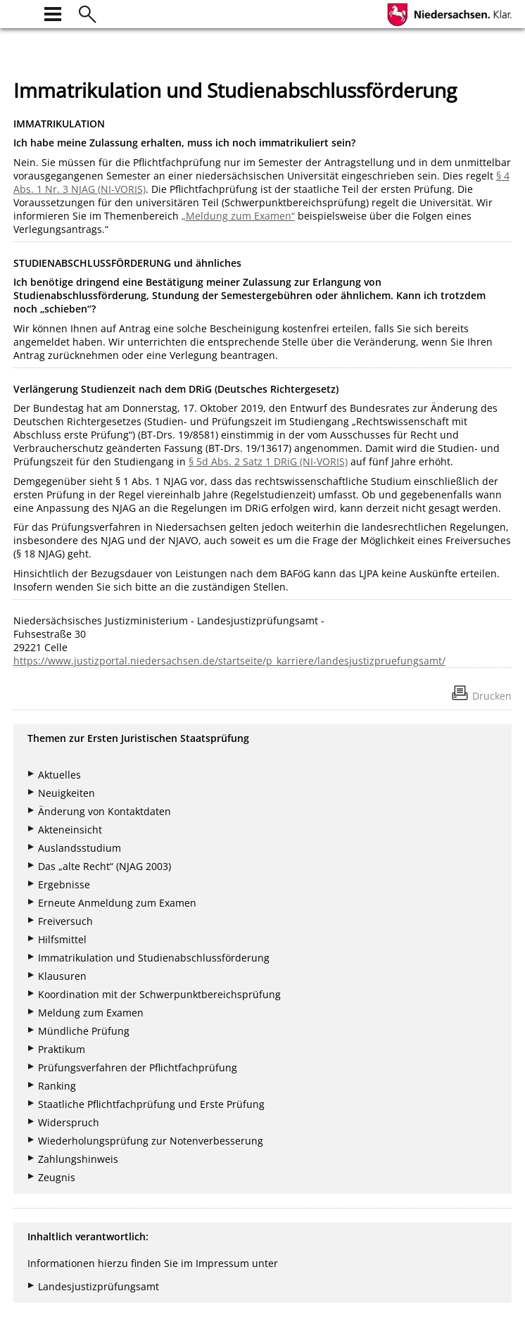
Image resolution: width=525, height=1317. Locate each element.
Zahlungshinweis (78, 1159)
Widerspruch (68, 1122)
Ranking (57, 1085)
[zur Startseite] (21, 12)
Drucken (492, 695)
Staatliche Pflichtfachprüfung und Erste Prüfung (151, 1104)
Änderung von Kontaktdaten (104, 811)
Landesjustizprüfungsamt (98, 1286)
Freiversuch (65, 921)
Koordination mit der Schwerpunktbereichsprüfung (159, 994)
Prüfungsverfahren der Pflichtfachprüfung (137, 1067)
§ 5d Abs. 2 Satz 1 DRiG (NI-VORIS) (268, 461)
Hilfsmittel (62, 939)
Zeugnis (56, 1177)
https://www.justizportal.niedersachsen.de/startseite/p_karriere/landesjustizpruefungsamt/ (229, 660)
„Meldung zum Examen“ (238, 215)
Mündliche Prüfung (83, 1031)
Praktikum (61, 1049)
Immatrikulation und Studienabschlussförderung (154, 957)
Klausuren (62, 976)
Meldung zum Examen (91, 1012)
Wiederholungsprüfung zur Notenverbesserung (150, 1140)
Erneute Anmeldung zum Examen (117, 902)
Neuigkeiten (66, 793)
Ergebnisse (64, 884)
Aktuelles (59, 774)
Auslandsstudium (79, 848)
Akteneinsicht (70, 829)
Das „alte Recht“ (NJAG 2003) (104, 866)
